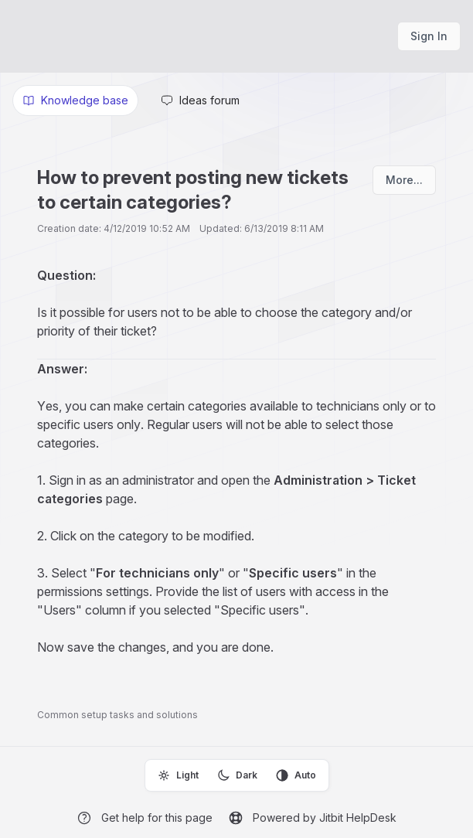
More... (404, 179)
